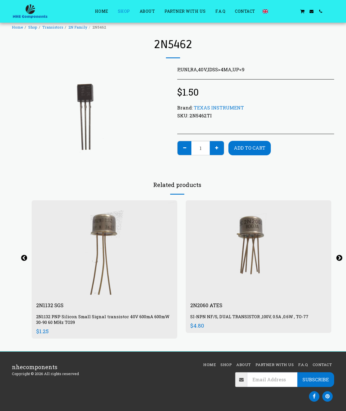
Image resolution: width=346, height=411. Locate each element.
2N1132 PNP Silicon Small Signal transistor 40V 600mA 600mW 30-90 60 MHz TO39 (98, 320)
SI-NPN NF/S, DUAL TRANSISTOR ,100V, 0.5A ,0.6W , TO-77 (254, 317)
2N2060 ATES (208, 305)
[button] (275, 11)
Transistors (52, 27)
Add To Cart (249, 148)
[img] (104, 248)
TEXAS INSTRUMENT (219, 108)
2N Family (77, 27)
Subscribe (315, 379)
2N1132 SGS (51, 305)
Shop (32, 27)
